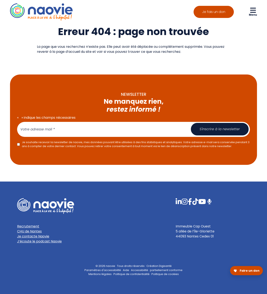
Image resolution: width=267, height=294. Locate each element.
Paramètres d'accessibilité (102, 270)
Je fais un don (213, 11)
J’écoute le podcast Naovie (39, 241)
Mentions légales (100, 274)
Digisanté (165, 266)
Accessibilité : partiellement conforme (157, 270)
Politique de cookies (165, 274)
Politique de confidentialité (131, 274)
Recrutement (28, 226)
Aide (126, 270)
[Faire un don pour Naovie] (246, 270)
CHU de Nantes (29, 231)
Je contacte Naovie (33, 236)
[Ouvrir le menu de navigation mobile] (253, 11)
